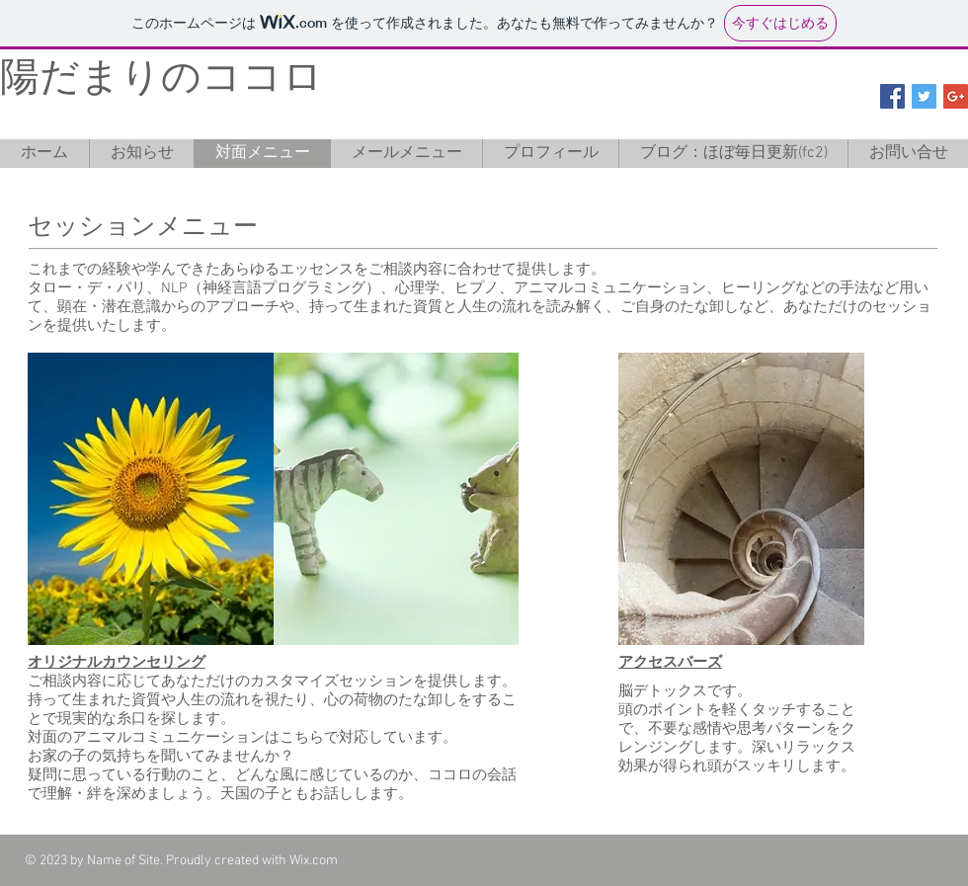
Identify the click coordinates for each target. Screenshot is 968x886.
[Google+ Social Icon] (955, 96)
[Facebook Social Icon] (892, 96)
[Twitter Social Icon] (924, 96)
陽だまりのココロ (161, 80)
